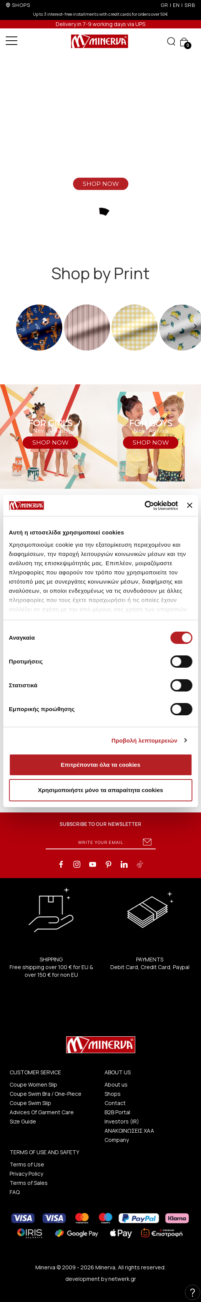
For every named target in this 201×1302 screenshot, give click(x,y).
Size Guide (23, 1121)
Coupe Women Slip (33, 1084)
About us (116, 1084)
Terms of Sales (29, 1182)
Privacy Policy (26, 1173)
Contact (115, 1103)
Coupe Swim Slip (30, 1103)
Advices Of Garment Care (42, 1112)
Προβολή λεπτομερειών (144, 740)
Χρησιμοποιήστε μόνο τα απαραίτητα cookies (100, 790)
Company (117, 1139)
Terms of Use (27, 1164)
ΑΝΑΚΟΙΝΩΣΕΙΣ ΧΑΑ (129, 1130)
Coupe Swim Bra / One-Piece (45, 1093)
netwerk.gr (122, 1278)
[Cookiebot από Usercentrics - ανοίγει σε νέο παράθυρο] (144, 506)
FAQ (15, 1192)
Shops (113, 1093)
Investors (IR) (122, 1121)
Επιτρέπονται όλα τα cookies (100, 764)
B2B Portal (117, 1112)
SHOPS (21, 5)
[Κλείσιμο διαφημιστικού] (189, 505)
